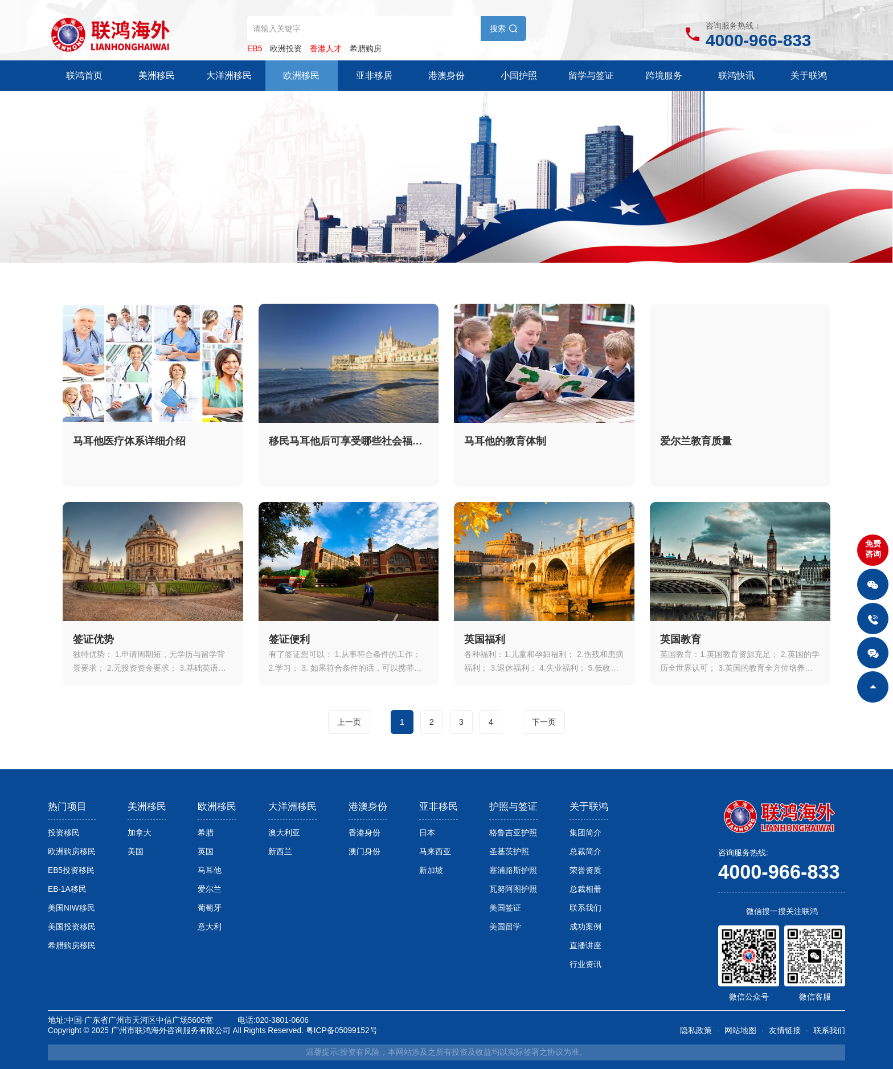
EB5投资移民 (71, 870)
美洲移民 (156, 75)
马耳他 (210, 870)
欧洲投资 (286, 48)
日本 (427, 833)
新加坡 (431, 870)
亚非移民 (438, 806)
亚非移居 (374, 75)
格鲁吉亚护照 (513, 833)
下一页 (544, 722)
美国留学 (505, 927)
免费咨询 (873, 548)
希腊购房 (366, 48)
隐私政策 (696, 1030)
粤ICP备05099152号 (342, 1030)
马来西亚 (435, 851)
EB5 (254, 48)
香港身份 (364, 833)
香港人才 (326, 48)
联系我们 (585, 908)
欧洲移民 (301, 75)
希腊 (206, 833)
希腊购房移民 (72, 945)
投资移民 (64, 833)
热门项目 (67, 806)
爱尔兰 (210, 889)
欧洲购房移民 (72, 851)
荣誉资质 (585, 870)
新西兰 (280, 851)
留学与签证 (591, 75)
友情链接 (785, 1030)
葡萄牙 (210, 908)
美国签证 (505, 908)
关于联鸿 (808, 75)
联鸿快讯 (736, 75)
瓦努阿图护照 (513, 889)
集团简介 (585, 833)
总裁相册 (585, 889)
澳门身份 (364, 851)
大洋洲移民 (229, 75)
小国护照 (519, 75)
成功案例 (585, 927)
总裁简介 (585, 851)
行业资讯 (585, 964)
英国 (206, 851)
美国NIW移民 (71, 908)
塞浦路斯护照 (513, 870)
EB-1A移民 (67, 889)
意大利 (210, 927)
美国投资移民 (72, 927)
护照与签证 (513, 806)
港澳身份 (446, 75)
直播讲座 (585, 945)
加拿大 (139, 833)
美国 (136, 851)
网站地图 (740, 1030)
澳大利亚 (284, 833)
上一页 (349, 722)
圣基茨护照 (509, 851)
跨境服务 (664, 75)
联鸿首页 (84, 75)
